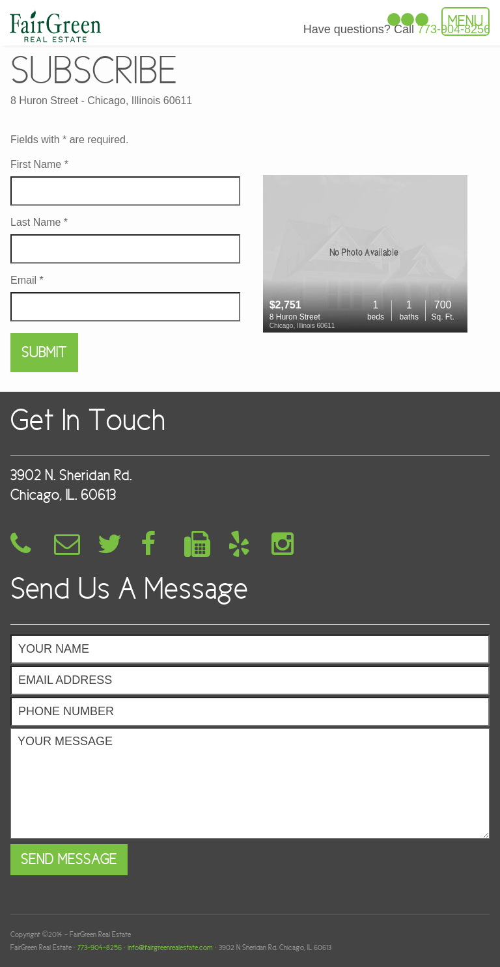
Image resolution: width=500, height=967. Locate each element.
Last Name (39, 222)
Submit (44, 352)
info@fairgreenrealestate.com (170, 947)
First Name (39, 164)
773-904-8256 (99, 947)
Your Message (250, 783)
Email (27, 280)
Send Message (69, 859)
